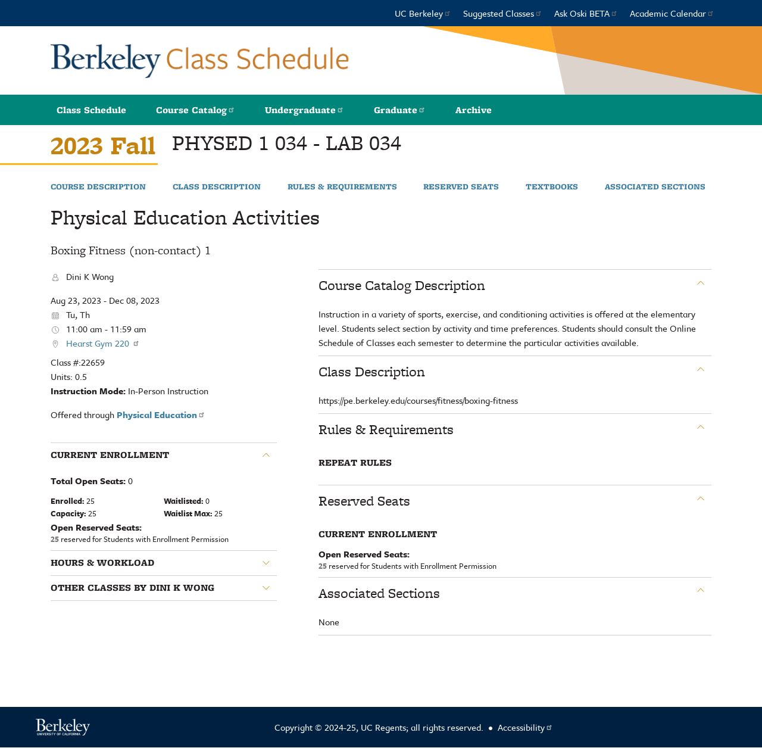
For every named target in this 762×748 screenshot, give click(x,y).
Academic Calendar (672, 13)
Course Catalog (195, 110)
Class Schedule (91, 110)
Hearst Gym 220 (103, 343)
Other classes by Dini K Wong (132, 588)
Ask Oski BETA (586, 13)
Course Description (98, 187)
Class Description (217, 187)
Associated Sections (655, 187)
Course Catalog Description (401, 285)
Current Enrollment (110, 455)
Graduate (400, 110)
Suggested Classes (502, 13)
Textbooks (552, 187)
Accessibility (525, 727)
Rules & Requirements (342, 187)
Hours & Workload (102, 563)
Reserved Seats (461, 187)
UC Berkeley (423, 13)
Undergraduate (304, 110)
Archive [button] (473, 110)
